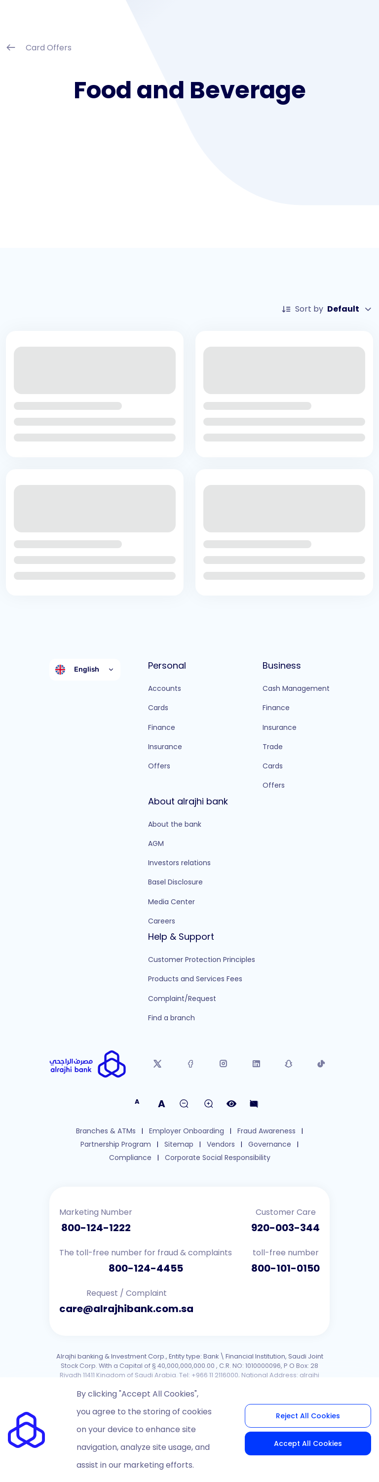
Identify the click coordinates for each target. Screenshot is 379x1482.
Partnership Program (115, 1144)
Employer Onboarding (186, 1131)
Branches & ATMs (106, 1131)
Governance (269, 1144)
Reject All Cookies (308, 1416)
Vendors (221, 1144)
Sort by (327, 309)
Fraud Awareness (266, 1131)
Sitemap (178, 1144)
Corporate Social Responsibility (217, 1157)
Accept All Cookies (308, 1443)
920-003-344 (285, 1228)
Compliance (130, 1157)
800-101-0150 (285, 1268)
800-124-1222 (96, 1228)
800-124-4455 (146, 1268)
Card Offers (39, 48)
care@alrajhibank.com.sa (126, 1309)
